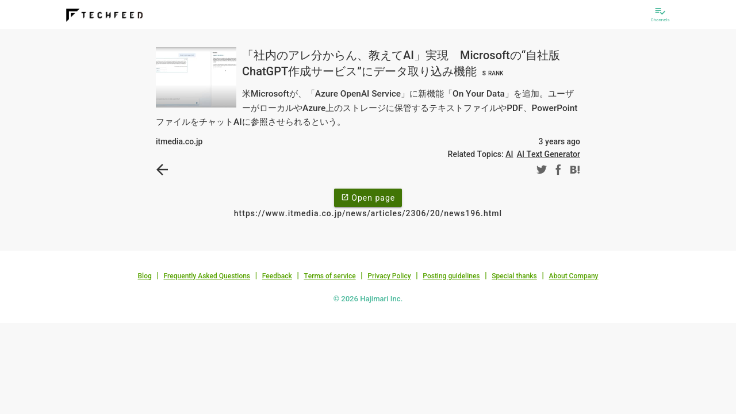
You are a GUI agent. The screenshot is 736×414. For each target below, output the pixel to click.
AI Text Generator (548, 154)
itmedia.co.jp (179, 141)
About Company (573, 276)
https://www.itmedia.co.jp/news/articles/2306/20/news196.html (368, 213)
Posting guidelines (451, 276)
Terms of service (329, 276)
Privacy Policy (389, 276)
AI (509, 154)
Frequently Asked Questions (206, 276)
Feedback (277, 276)
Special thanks (514, 276)
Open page (368, 197)
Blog (145, 276)
